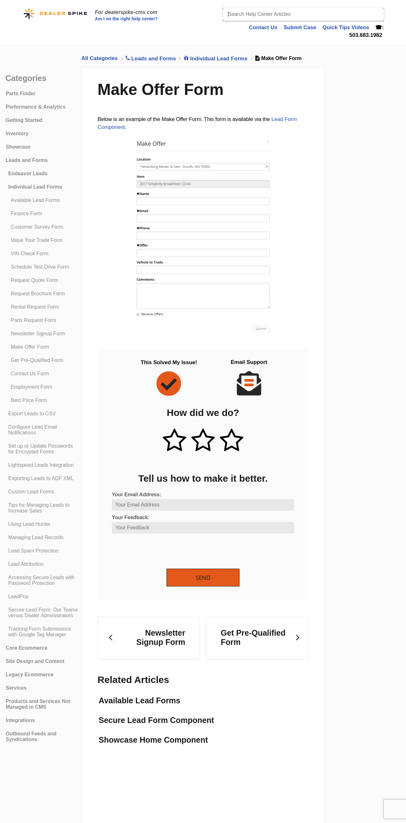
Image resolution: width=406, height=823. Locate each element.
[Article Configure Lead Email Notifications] (42, 430)
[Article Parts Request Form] (42, 320)
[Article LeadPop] (42, 596)
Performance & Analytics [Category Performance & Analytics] (36, 107)
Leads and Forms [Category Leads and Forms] (27, 160)
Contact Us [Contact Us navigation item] (264, 27)
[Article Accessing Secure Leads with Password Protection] (42, 580)
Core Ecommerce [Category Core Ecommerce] (27, 648)
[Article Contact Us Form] (42, 374)
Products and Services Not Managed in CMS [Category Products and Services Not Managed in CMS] (38, 704)
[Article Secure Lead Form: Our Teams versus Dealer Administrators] (42, 613)
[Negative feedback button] (231, 441)
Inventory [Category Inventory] (17, 133)
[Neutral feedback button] (203, 441)
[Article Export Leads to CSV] (42, 414)
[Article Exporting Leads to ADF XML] (42, 478)
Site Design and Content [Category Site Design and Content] (35, 661)
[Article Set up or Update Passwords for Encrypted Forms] (42, 449)
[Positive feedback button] (174, 441)
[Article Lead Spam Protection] (42, 551)
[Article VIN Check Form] (42, 254)
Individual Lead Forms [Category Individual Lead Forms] (35, 187)
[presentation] (160, 551)
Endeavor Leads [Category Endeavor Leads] (28, 173)
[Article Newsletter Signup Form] (42, 334)
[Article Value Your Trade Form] (42, 240)
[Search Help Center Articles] (303, 14)
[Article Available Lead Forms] (42, 200)
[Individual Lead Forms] (216, 58)
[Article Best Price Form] (42, 400)
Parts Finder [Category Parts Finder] (20, 93)
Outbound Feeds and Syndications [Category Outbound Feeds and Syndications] (31, 736)
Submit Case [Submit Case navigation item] (301, 27)
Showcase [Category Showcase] (18, 147)
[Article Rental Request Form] (42, 307)
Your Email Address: (136, 494)
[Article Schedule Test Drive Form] (42, 267)
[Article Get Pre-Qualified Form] (42, 360)
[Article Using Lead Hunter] (42, 524)
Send (203, 577)
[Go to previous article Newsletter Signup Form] (149, 637)
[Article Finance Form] (42, 214)
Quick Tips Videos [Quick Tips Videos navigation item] (346, 27)
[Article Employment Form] (42, 387)
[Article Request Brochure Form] (42, 294)
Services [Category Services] (16, 688)
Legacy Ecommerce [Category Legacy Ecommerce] (29, 674)
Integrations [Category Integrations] (20, 720)
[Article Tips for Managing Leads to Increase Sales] (42, 508)
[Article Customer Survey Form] (42, 227)
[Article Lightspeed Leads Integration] (42, 465)
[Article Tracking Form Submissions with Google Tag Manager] (42, 632)
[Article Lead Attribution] (42, 564)
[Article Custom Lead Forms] (42, 492)
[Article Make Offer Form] (42, 347)
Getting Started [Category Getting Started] (24, 120)
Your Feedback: (131, 517)
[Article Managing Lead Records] (42, 537)
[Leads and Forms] (151, 58)
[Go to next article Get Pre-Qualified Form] (257, 637)
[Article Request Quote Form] (42, 280)
